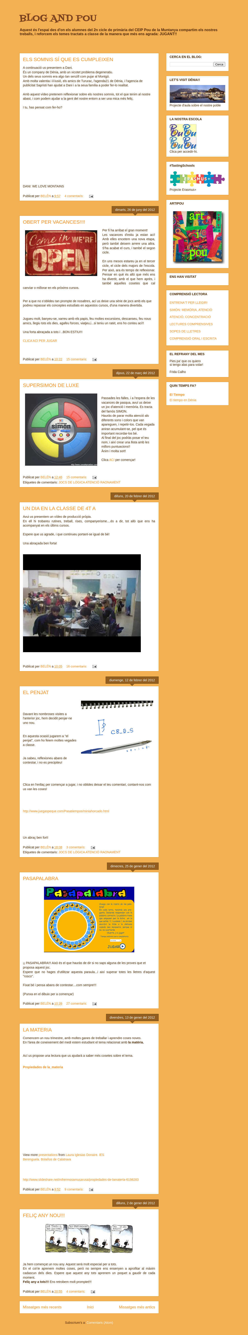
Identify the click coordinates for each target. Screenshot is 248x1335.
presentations (48, 1155)
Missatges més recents (42, 1307)
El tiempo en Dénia (183, 400)
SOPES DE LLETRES (185, 331)
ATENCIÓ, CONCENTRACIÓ (190, 317)
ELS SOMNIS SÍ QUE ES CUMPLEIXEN (68, 59)
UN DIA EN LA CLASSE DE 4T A (59, 508)
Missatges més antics (137, 1307)
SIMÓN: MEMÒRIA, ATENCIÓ (191, 310)
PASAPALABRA (40, 878)
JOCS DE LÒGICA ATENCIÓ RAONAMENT (89, 482)
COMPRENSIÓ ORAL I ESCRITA (193, 338)
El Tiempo (177, 394)
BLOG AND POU (58, 18)
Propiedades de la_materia (43, 1067)
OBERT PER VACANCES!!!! (54, 222)
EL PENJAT (36, 692)
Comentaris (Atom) (100, 1322)
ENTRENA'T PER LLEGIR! (189, 302)
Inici (90, 1307)
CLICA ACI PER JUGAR (40, 341)
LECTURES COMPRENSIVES (191, 324)
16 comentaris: (77, 666)
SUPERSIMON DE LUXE (51, 385)
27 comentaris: (77, 1003)
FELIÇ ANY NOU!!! (44, 1215)
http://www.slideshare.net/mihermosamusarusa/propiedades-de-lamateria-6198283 (81, 1179)
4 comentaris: (74, 196)
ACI (111, 460)
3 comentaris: (76, 847)
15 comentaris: (77, 359)
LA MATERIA (37, 1030)
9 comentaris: (74, 1189)
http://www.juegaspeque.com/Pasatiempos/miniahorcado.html (66, 811)
